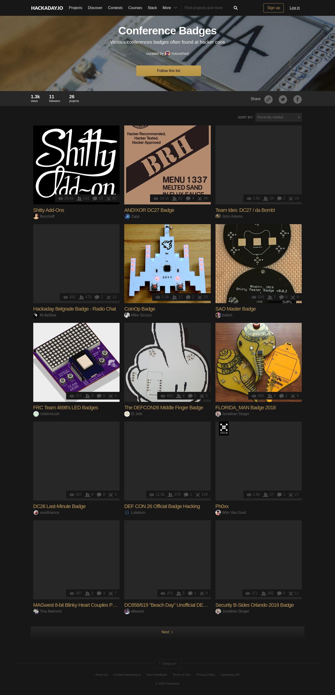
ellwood (134, 611)
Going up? (167, 663)
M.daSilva (44, 315)
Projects (75, 8)
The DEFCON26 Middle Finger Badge (163, 407)
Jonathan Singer (232, 414)
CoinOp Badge (139, 309)
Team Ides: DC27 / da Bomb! (245, 210)
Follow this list (168, 71)
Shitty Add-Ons (48, 210)
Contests (115, 8)
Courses (135, 8)
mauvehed (177, 54)
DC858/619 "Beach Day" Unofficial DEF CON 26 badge (181, 605)
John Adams (229, 216)
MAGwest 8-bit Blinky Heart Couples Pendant (80, 605)
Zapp (131, 216)
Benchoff (44, 216)
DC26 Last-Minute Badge (59, 506)
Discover (95, 8)
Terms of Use (182, 674)
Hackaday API (230, 674)
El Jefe (133, 414)
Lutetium (134, 513)
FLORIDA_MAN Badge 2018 (245, 407)
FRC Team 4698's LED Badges (65, 407)
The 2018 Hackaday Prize (224, 429)
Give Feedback (157, 674)
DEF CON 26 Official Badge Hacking (162, 506)
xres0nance (46, 513)
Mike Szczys (138, 315)
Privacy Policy (205, 674)
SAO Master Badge (235, 309)
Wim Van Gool (230, 513)
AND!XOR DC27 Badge (149, 210)
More (171, 8)
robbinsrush (46, 414)
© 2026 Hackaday (167, 683)
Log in (295, 8)
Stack (152, 8)
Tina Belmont (47, 611)
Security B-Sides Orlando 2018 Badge (254, 605)
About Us (101, 674)
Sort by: (245, 117)
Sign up (273, 8)
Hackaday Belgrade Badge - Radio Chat (74, 309)
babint (223, 315)
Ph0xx (221, 506)
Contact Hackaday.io (127, 674)
